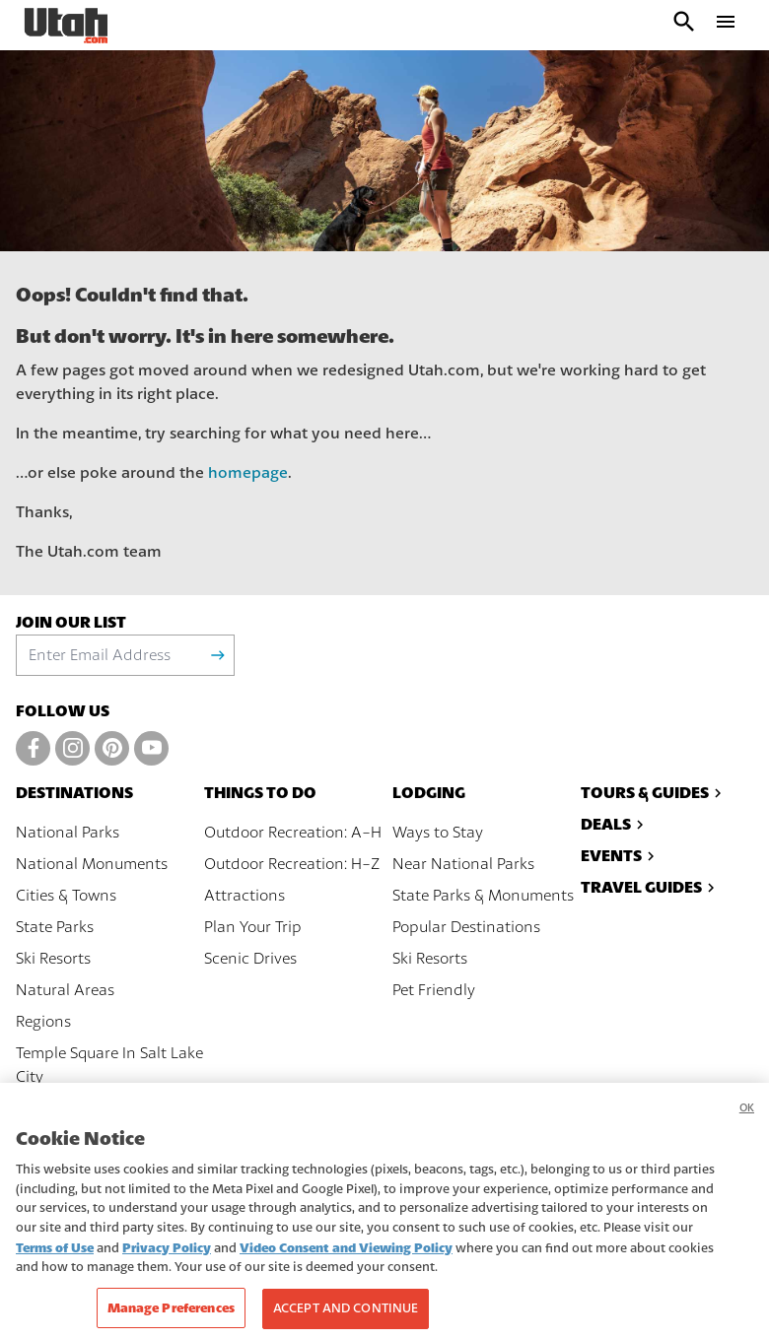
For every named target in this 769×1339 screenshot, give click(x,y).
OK (746, 1116)
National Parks (67, 832)
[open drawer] (725, 25)
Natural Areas (65, 990)
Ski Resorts (53, 959)
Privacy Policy (166, 1256)
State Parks (55, 927)
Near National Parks (463, 864)
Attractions (244, 895)
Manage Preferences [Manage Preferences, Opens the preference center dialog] (171, 1316)
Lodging (428, 792)
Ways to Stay (437, 832)
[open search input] (684, 25)
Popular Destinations (466, 927)
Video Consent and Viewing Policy (346, 1256)
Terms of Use (55, 1256)
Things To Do (260, 792)
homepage (248, 473)
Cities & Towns (66, 895)
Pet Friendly (433, 990)
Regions (43, 1022)
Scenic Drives (250, 959)
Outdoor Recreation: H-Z (292, 864)
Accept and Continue (345, 1317)
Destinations (74, 792)
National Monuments (92, 864)
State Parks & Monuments (483, 895)
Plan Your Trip (253, 927)
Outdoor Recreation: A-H (293, 832)
